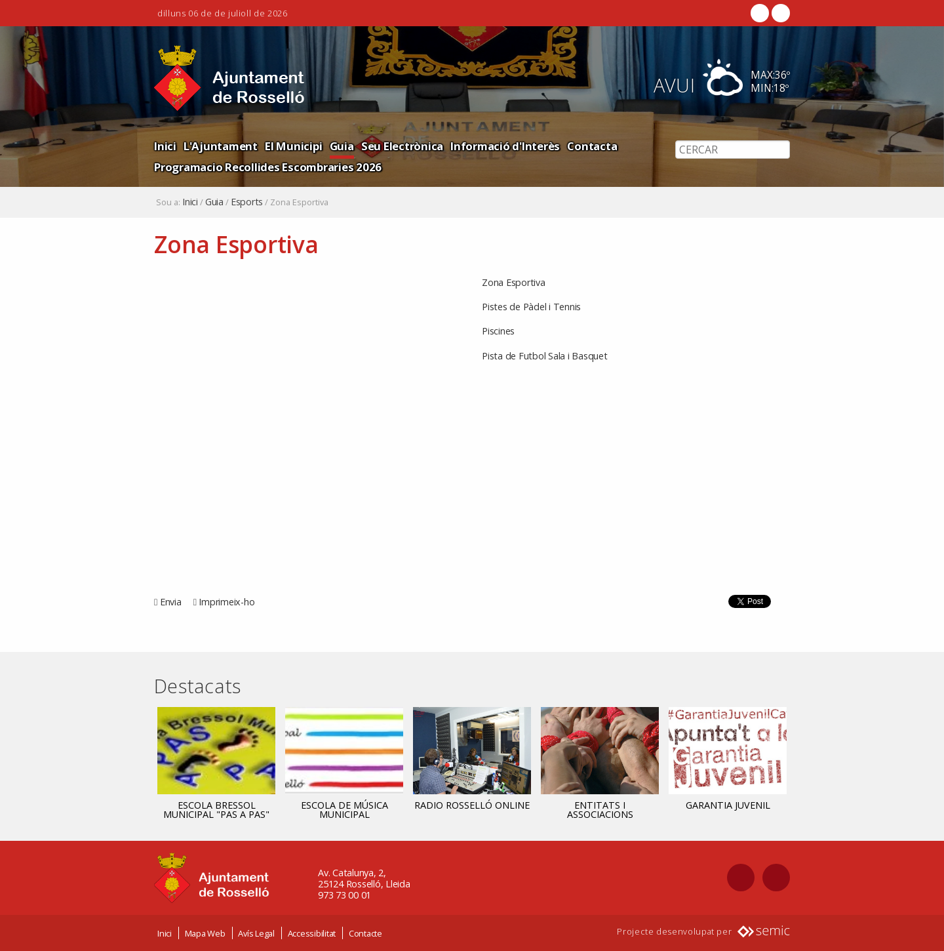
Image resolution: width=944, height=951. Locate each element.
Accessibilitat (312, 933)
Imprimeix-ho (226, 602)
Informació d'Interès (505, 145)
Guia (342, 145)
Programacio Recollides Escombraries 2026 (268, 166)
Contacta (592, 145)
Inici (165, 145)
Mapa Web (205, 933)
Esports (247, 202)
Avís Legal (256, 933)
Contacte (365, 933)
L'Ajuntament (221, 145)
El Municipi (293, 145)
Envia (171, 602)
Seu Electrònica (402, 145)
